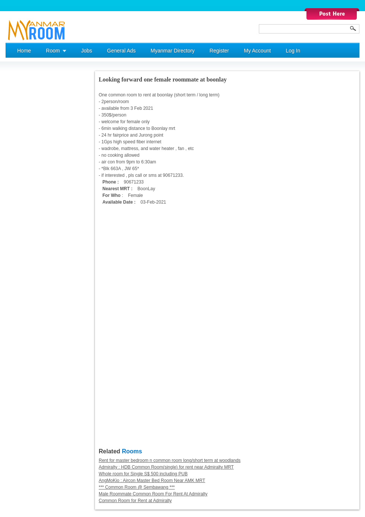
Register (219, 51)
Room (53, 51)
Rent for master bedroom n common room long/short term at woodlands (170, 460)
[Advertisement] (35, 182)
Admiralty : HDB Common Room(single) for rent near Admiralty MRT (166, 467)
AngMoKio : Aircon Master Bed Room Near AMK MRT (152, 480)
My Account (257, 51)
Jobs (86, 51)
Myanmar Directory (172, 51)
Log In (293, 51)
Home (24, 51)
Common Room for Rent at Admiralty (135, 500)
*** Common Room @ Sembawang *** (137, 487)
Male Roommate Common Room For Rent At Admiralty (153, 494)
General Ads (121, 51)
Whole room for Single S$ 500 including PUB (143, 473)
